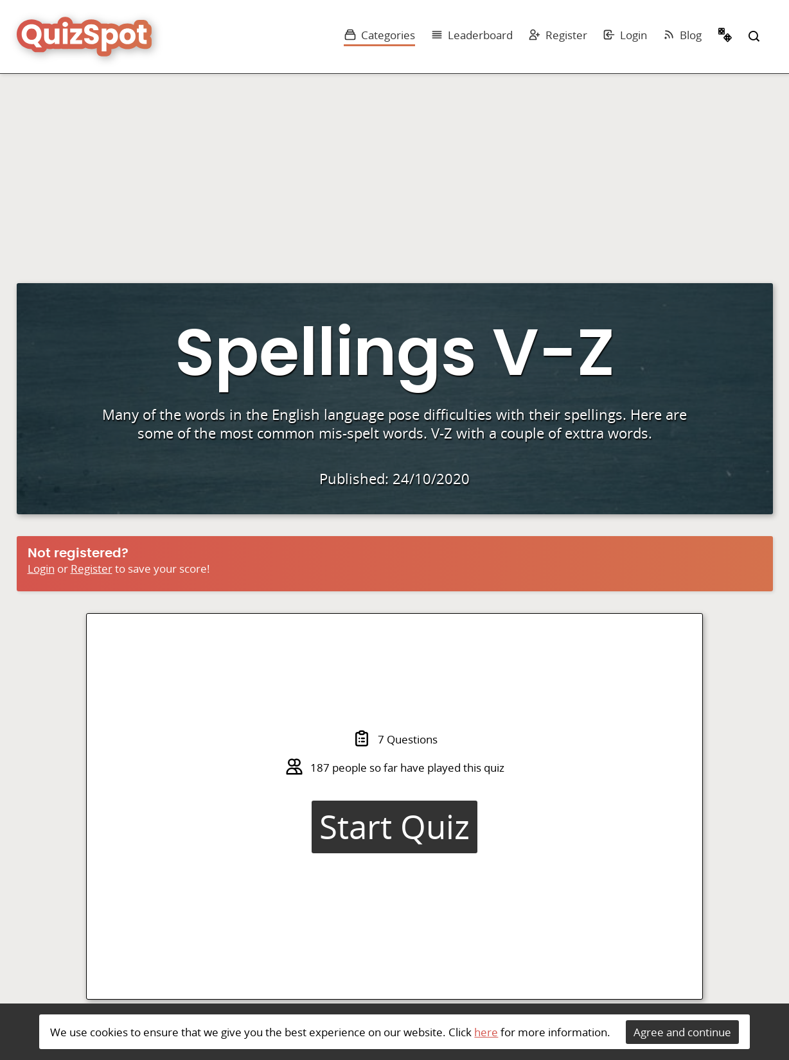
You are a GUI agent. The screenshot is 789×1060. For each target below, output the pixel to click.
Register (557, 35)
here (486, 1032)
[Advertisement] (394, 170)
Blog (682, 35)
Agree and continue (682, 1032)
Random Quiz (725, 36)
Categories (379, 35)
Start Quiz (394, 827)
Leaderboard (471, 35)
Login (625, 35)
